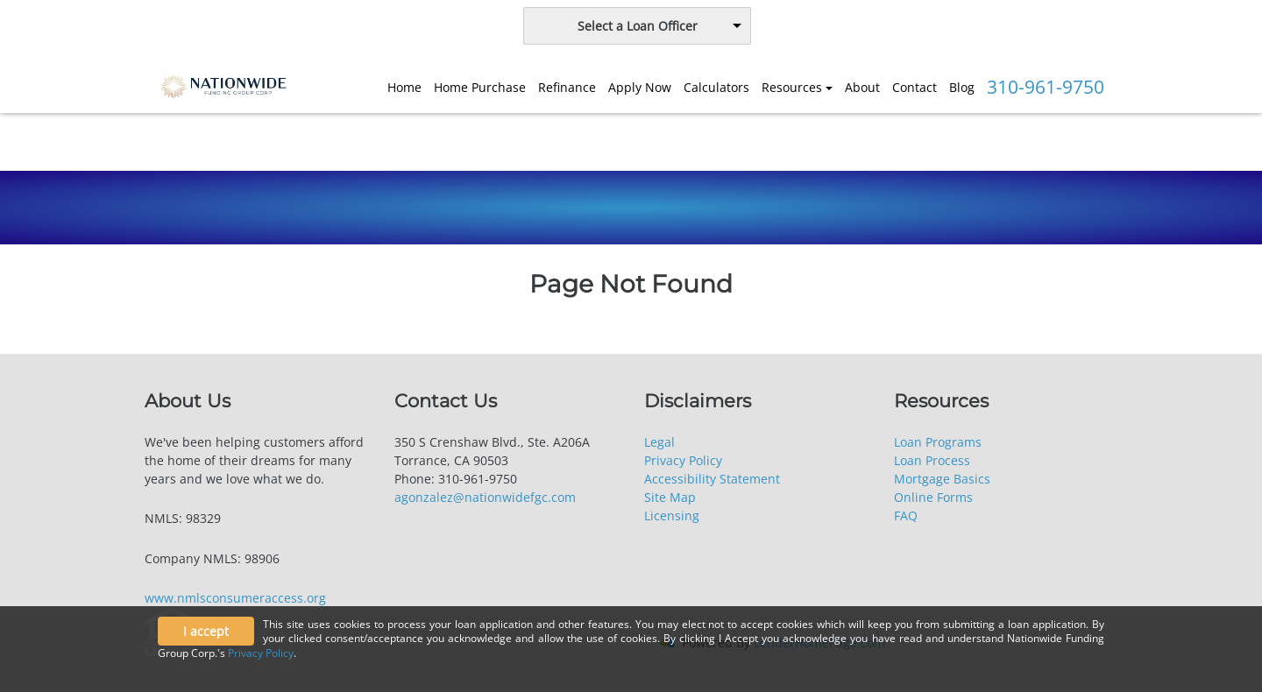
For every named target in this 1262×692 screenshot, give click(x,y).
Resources (792, 87)
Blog (962, 87)
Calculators (716, 87)
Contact (914, 87)
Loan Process (932, 460)
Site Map (670, 497)
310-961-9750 (1045, 86)
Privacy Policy (683, 460)
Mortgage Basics (942, 478)
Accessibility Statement (712, 478)
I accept (206, 631)
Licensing (671, 515)
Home (404, 87)
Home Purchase (480, 87)
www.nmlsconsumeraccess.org (235, 598)
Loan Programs (938, 442)
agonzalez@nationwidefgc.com (485, 497)
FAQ (906, 515)
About (862, 87)
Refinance (567, 87)
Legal (659, 442)
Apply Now (639, 87)
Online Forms (933, 497)
